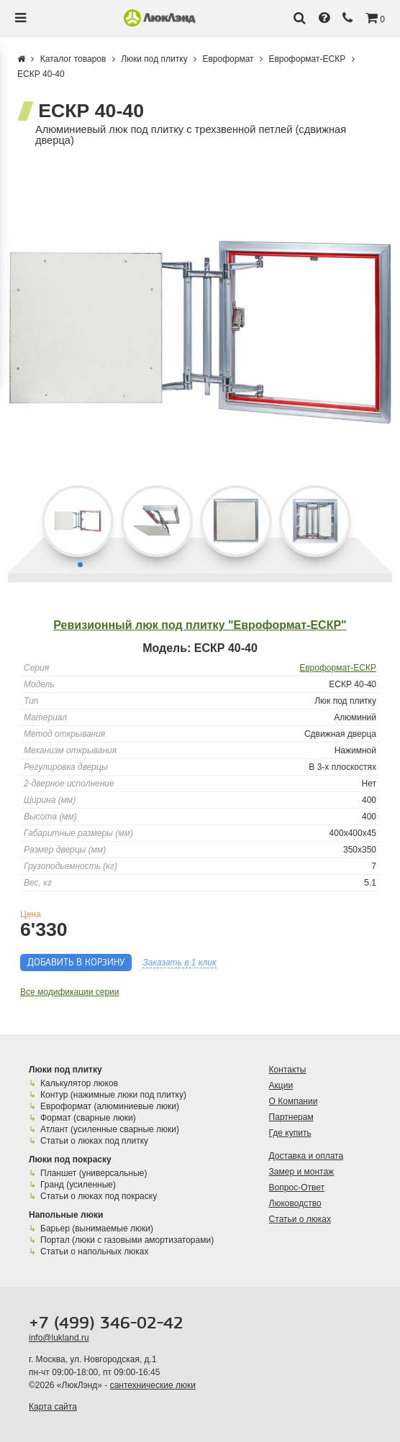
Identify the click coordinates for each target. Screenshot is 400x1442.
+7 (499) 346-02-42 (106, 1323)
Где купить (290, 1133)
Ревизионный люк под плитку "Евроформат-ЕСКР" (199, 625)
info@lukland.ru (59, 1338)
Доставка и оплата (306, 1156)
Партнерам (291, 1117)
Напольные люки (66, 1215)
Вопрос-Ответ (296, 1187)
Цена (30, 914)
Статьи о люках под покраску (98, 1196)
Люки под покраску (70, 1159)
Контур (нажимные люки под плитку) (113, 1095)
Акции (281, 1085)
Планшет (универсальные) (93, 1173)
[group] (200, 333)
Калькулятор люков (79, 1083)
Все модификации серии (69, 992)
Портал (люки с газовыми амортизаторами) (126, 1240)
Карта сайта (53, 1407)
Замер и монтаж (302, 1172)
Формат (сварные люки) (88, 1118)
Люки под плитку (65, 1070)
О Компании (293, 1101)
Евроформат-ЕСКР (337, 668)
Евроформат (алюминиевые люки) (109, 1106)
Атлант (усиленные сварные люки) (109, 1129)
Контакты (287, 1070)
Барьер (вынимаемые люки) (96, 1228)
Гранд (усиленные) (78, 1185)
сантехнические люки (153, 1385)
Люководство (295, 1203)
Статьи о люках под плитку (94, 1141)
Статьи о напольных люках (94, 1251)
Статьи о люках (300, 1219)
